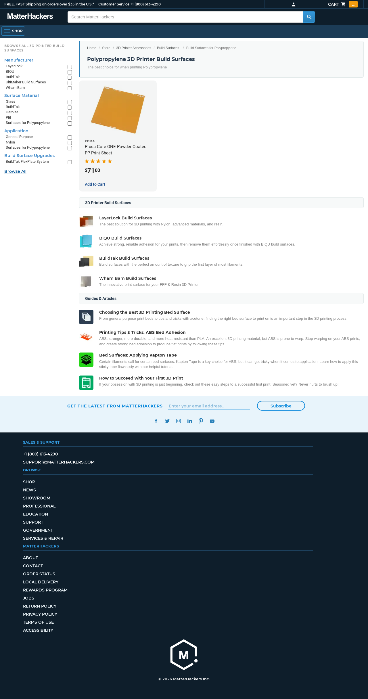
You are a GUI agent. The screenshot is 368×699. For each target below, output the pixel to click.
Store (106, 48)
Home (91, 48)
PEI (8, 117)
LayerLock (14, 66)
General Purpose (19, 137)
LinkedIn (190, 421)
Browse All (15, 171)
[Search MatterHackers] (309, 17)
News (29, 490)
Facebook (156, 421)
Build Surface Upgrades (29, 155)
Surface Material (21, 95)
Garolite (12, 112)
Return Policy (39, 606)
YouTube (212, 421)
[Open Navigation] (13, 31)
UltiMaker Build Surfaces (26, 82)
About (30, 557)
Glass (10, 101)
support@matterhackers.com (59, 462)
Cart (343, 4)
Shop (29, 481)
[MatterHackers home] (184, 655)
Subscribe (281, 406)
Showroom (36, 498)
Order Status (39, 574)
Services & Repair (43, 538)
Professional (39, 506)
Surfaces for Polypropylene (28, 122)
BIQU (10, 71)
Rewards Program (45, 590)
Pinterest (201, 421)
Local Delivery (40, 582)
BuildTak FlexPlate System (27, 161)
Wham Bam (15, 87)
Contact (33, 565)
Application (16, 130)
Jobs (28, 598)
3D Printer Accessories (133, 48)
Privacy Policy (40, 614)
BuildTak (13, 77)
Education (35, 514)
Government (38, 530)
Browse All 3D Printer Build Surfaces (34, 48)
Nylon (10, 142)
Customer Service (113, 4)
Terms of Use (38, 622)
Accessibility (38, 630)
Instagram (178, 421)
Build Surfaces (168, 48)
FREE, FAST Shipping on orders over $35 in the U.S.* (49, 4)
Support (33, 522)
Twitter (167, 421)
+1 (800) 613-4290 (145, 4)
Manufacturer (18, 60)
